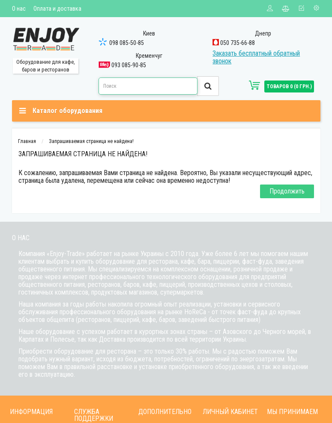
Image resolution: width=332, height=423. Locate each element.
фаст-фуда (257, 261)
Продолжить (287, 191)
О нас (19, 8)
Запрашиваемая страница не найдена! (91, 141)
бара (203, 261)
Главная (27, 141)
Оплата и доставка (57, 8)
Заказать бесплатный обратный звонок (256, 57)
